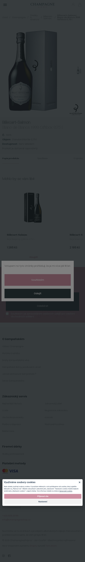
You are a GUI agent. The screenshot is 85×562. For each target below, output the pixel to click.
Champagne (19, 17)
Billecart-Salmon (48, 17)
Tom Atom (51, 545)
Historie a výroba (11, 353)
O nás (5, 410)
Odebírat (42, 306)
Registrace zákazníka (56, 410)
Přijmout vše (42, 496)
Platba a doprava (11, 424)
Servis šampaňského (13, 380)
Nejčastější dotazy (12, 403)
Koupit (34, 257)
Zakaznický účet (53, 403)
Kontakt (49, 417)
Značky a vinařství (34, 17)
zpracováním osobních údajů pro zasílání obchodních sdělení (43, 315)
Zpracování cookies (65, 491)
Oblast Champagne (13, 346)
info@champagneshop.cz (16, 519)
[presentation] (25, 296)
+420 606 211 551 (10, 515)
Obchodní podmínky (13, 417)
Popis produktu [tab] (10, 158)
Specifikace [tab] (42, 158)
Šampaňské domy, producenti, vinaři (21, 367)
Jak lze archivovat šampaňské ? (19, 373)
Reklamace (8, 431)
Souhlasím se (43, 315)
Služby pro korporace (13, 453)
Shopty (33, 545)
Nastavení (42, 501)
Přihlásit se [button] (73, 4)
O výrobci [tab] (78, 158)
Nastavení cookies (54, 424)
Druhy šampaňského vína (15, 360)
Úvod (5, 17)
